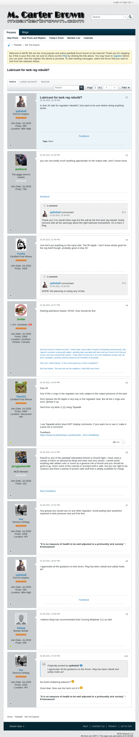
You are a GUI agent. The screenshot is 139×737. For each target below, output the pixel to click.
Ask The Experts (32, 45)
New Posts (12, 38)
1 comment (52, 206)
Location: (16, 128)
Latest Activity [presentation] (28, 82)
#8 (127, 561)
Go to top (126, 726)
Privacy (112, 726)
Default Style (17, 726)
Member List (73, 38)
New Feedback (48, 491)
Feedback (84, 136)
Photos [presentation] (45, 82)
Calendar (88, 38)
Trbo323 (21, 396)
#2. (124, 212)
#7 (127, 505)
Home (9, 717)
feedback (45, 196)
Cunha (21, 253)
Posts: (18, 126)
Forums (11, 32)
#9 (127, 614)
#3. (124, 283)
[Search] (109, 17)
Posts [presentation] (12, 82)
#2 (127, 155)
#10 (126, 656)
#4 (127, 305)
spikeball (21, 111)
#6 (127, 452)
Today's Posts (56, 38)
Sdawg (21, 628)
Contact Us (98, 726)
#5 (127, 383)
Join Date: (16, 123)
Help (85, 726)
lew (21, 519)
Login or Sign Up (123, 2)
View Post (81, 665)
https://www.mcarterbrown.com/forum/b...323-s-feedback (69, 435)
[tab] (12, 81)
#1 (127, 97)
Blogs (25, 32)
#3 (127, 240)
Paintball (17, 45)
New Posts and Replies (34, 38)
